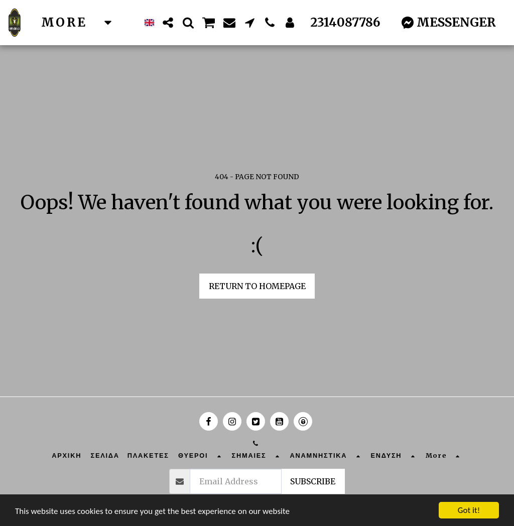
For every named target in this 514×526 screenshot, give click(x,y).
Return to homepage (257, 286)
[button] (168, 23)
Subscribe (312, 481)
